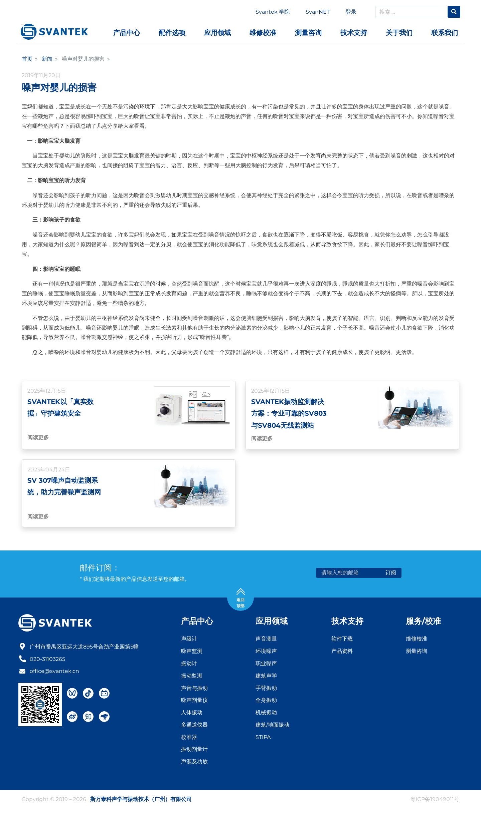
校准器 (189, 738)
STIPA (263, 738)
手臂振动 (266, 689)
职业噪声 (266, 664)
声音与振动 (194, 689)
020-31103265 (47, 659)
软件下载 (342, 640)
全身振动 (266, 701)
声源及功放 (194, 762)
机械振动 (266, 713)
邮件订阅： (100, 568)
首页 (27, 59)
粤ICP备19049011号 (434, 800)
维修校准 (416, 640)
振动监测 (191, 677)
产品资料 (342, 652)
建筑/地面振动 (272, 726)
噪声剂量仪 (194, 701)
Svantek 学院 (273, 12)
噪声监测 (191, 652)
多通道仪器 (194, 726)
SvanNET (318, 12)
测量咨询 (416, 652)
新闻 (47, 59)
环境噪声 (266, 652)
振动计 (189, 664)
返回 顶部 (240, 598)
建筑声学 (266, 677)
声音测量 (266, 640)
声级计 (189, 640)
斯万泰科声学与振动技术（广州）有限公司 (141, 800)
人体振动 (191, 713)
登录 (351, 12)
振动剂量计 (194, 750)
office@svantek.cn (54, 672)
